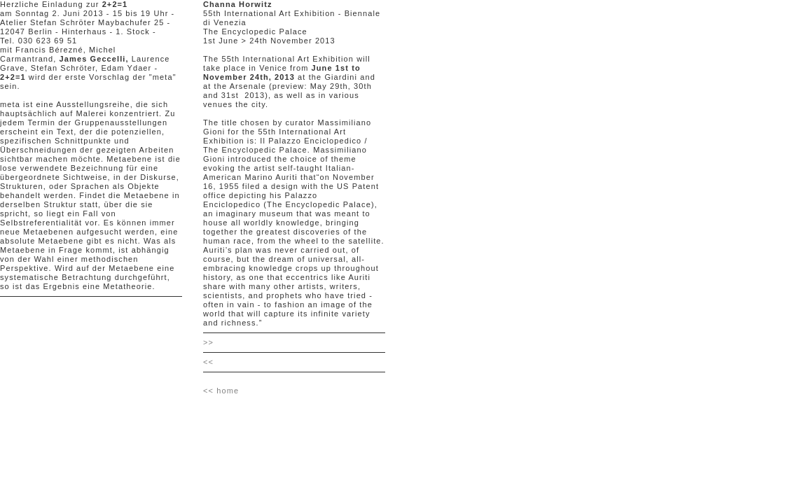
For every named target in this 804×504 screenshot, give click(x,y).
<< (208, 362)
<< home (221, 390)
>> (208, 342)
